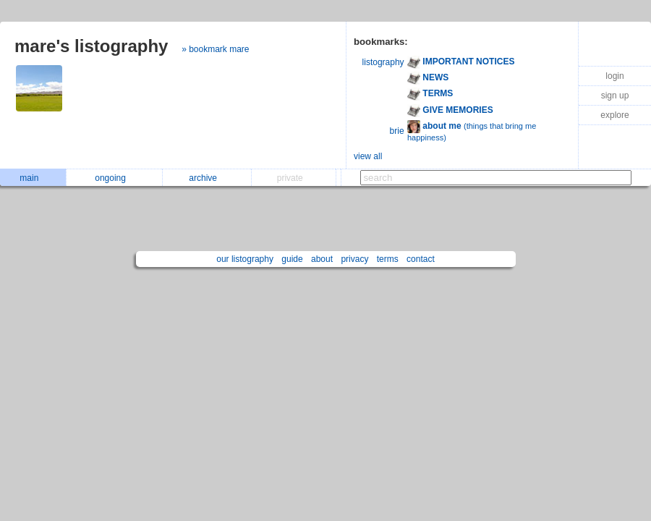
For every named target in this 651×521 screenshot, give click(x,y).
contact (421, 259)
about (322, 259)
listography (383, 62)
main (33, 178)
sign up (615, 95)
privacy (354, 259)
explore (614, 115)
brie (397, 131)
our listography (244, 259)
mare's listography (91, 46)
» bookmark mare (215, 49)
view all (368, 156)
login (614, 76)
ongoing (114, 178)
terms (388, 259)
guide (291, 259)
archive (206, 178)
